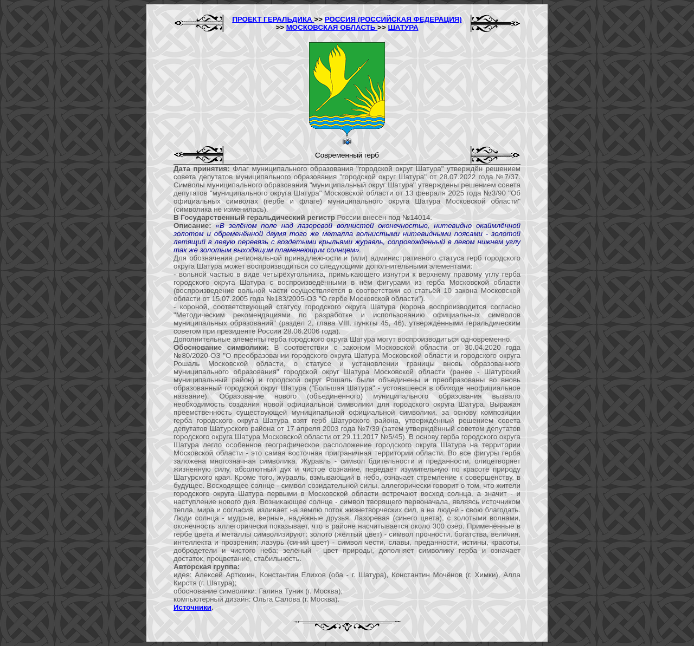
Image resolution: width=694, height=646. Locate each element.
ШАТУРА (403, 27)
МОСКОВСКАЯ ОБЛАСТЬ (331, 27)
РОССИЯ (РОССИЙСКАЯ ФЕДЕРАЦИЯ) (393, 19)
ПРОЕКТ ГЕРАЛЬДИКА (273, 19)
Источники (192, 607)
